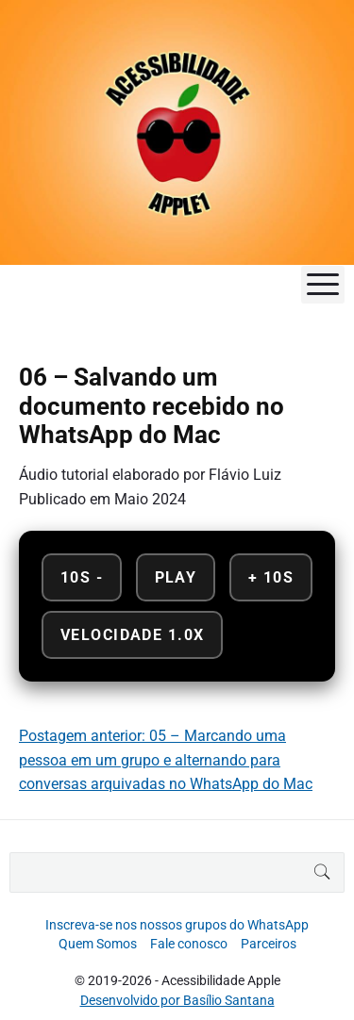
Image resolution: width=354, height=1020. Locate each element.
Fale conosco (189, 943)
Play (176, 577)
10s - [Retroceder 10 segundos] (81, 577)
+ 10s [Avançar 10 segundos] (271, 577)
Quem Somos (98, 943)
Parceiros (268, 943)
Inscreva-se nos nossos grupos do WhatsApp (177, 924)
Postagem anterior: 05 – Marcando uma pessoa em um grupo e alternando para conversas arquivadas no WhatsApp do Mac (165, 760)
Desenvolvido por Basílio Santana (177, 1000)
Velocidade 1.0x (132, 635)
